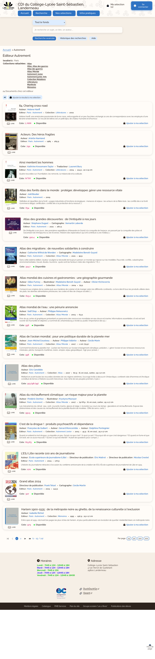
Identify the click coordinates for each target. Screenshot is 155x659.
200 (146, 592)
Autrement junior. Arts (81, 77)
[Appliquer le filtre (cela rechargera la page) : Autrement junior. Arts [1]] (21, 184)
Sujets (8, 111)
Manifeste (76, 85)
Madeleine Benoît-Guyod (129, 262)
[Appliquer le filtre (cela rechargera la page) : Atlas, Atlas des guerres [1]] (21, 173)
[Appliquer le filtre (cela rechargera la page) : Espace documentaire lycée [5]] (24, 84)
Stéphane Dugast (84, 231)
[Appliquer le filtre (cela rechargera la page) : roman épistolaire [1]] (19, 158)
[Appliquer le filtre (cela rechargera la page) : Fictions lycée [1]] (17, 88)
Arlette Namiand (81, 140)
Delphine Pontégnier (82, 469)
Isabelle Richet (81, 566)
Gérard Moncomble (112, 466)
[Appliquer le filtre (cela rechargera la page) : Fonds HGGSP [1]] (17, 91)
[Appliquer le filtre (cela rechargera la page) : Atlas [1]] (13, 166)
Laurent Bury (119, 168)
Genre (8, 137)
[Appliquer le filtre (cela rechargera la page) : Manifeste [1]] (15, 195)
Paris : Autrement (79, 113)
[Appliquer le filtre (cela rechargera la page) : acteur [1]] (13, 122)
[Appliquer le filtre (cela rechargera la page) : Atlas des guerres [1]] (19, 170)
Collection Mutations (81, 79)
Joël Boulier (78, 199)
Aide (93, 38)
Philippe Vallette (113, 366)
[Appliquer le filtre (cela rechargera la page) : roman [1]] (13, 155)
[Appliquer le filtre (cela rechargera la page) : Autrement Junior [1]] (19, 181)
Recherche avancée (45, 38)
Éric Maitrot (144, 502)
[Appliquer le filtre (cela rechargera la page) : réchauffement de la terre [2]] (23, 118)
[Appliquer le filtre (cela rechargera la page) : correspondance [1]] (18, 144)
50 (134, 592)
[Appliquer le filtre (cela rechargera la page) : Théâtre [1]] (14, 99)
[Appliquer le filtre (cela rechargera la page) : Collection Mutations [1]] (20, 188)
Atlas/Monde (78, 71)
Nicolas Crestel (100, 505)
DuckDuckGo (90, 642)
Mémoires (76, 87)
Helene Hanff (78, 109)
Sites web (10, 211)
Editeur (8, 203)
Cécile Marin (138, 366)
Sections (9, 64)
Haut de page (150, 647)
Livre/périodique (13, 103)
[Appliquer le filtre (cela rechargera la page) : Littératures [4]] (16, 191)
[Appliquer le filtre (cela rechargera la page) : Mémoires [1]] (15, 199)
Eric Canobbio (80, 397)
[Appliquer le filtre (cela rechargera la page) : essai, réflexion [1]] (17, 147)
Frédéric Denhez (80, 432)
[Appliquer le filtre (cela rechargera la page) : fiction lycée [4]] (16, 230)
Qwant (86, 646)
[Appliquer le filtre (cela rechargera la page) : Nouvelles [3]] (15, 95)
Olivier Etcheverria (81, 300)
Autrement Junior (79, 74)
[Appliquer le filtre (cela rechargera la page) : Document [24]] (16, 107)
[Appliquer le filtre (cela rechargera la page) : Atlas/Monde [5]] (17, 177)
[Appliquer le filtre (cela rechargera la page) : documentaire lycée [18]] (21, 226)
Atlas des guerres (79, 69)
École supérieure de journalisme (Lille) (92, 502)
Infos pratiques (88, 13)
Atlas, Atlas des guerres (82, 66)
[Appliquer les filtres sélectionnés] (10, 235)
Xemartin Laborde (118, 231)
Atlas (74, 64)
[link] (52, 592)
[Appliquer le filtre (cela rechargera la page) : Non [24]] (13, 214)
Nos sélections (63, 13)
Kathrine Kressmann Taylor (85, 168)
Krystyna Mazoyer (112, 432)
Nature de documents (16, 219)
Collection (10, 163)
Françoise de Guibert (82, 466)
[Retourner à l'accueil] (8, 5)
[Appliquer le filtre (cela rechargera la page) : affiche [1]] (13, 129)
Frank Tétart (94, 535)
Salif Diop (76, 331)
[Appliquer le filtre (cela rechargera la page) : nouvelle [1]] (14, 151)
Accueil (25, 13)
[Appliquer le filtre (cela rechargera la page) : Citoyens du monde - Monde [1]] (24, 68)
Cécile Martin (123, 535)
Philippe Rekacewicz (102, 331)
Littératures (77, 82)
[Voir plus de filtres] (6, 132)
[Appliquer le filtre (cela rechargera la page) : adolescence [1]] (16, 125)
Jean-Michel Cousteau (83, 366)
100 (140, 592)
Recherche (41, 13)
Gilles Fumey (78, 297)
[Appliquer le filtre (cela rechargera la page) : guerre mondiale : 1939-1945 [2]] (24, 114)
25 (129, 592)
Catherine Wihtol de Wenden (86, 262)
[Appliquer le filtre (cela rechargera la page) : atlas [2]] (12, 140)
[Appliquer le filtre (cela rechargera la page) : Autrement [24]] (16, 207)
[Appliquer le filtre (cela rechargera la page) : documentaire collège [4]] (21, 222)
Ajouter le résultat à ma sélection (71, 97)
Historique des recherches (73, 38)
